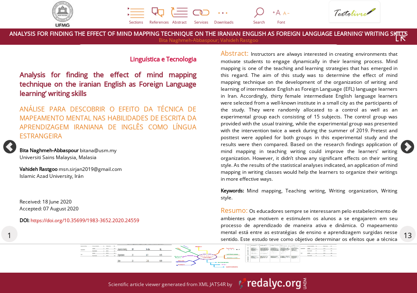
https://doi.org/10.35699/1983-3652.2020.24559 (97, 230)
